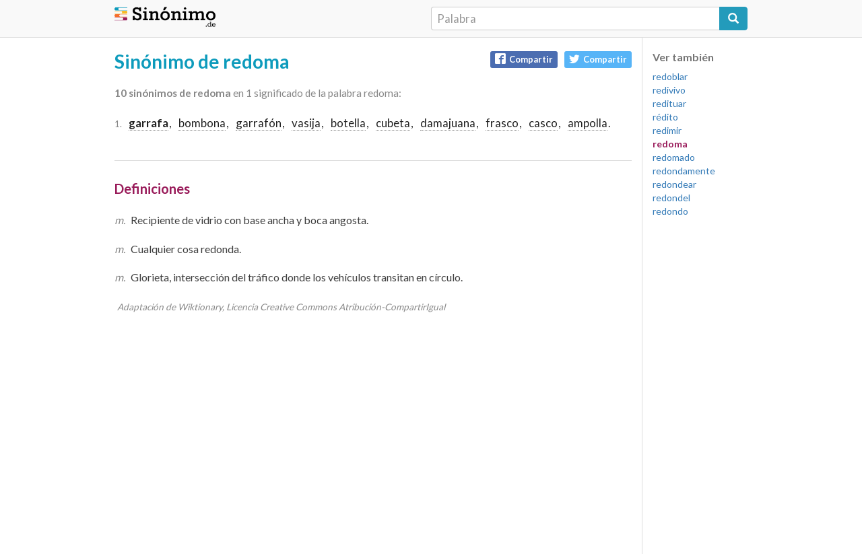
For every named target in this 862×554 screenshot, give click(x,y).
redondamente (684, 170)
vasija (306, 123)
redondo (670, 211)
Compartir (524, 59)
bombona (202, 123)
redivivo (669, 90)
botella (348, 123)
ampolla (587, 123)
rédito (665, 117)
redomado (674, 157)
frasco (502, 123)
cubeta (393, 123)
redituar (669, 103)
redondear (674, 184)
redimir (667, 130)
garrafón (258, 123)
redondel (671, 197)
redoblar (670, 76)
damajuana (447, 123)
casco (543, 123)
